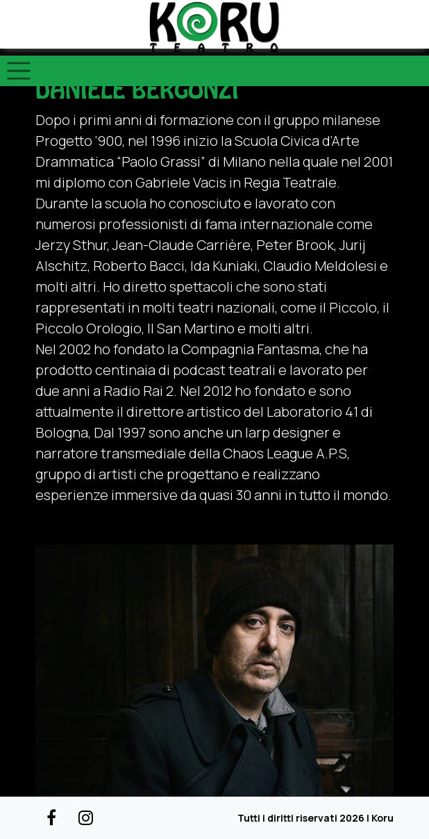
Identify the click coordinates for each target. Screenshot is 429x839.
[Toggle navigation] (18, 71)
